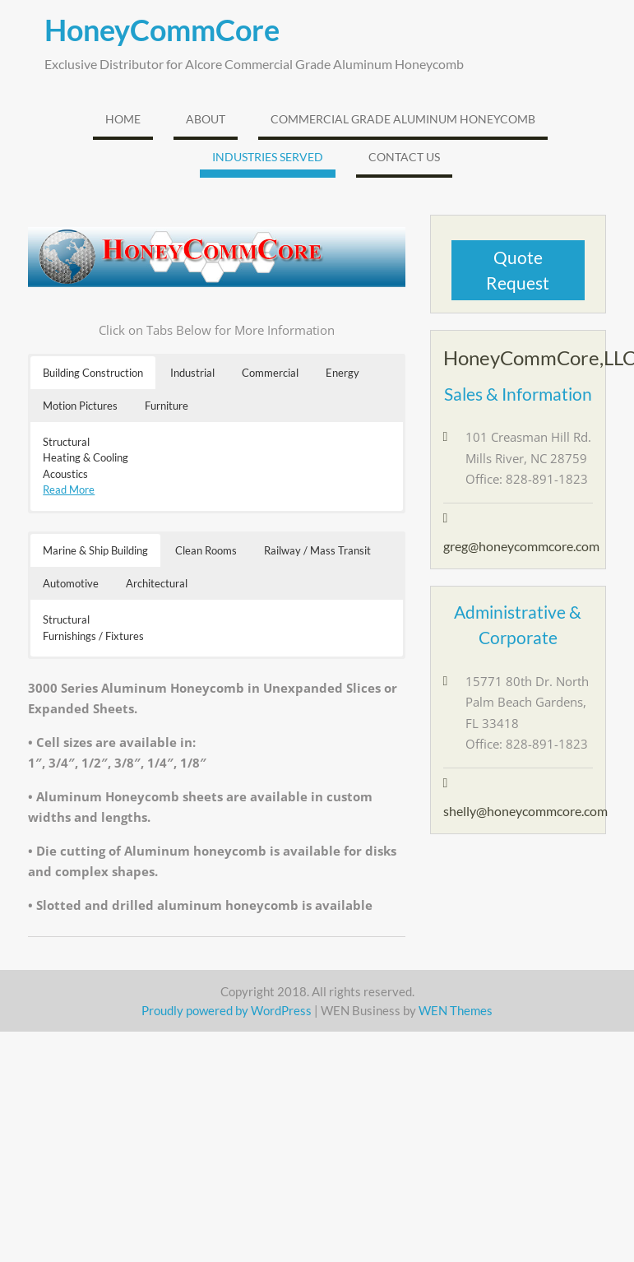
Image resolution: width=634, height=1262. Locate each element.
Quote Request (517, 270)
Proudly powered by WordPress (226, 1010)
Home (123, 119)
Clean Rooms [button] (206, 550)
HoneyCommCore (162, 30)
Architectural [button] (156, 583)
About (205, 119)
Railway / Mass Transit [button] (317, 550)
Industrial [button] (192, 372)
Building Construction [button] (93, 372)
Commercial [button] (270, 372)
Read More (69, 489)
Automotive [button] (71, 583)
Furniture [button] (166, 405)
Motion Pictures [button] (80, 405)
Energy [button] (342, 372)
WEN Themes (456, 1010)
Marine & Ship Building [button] (95, 550)
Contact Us (404, 157)
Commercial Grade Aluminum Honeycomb (403, 119)
